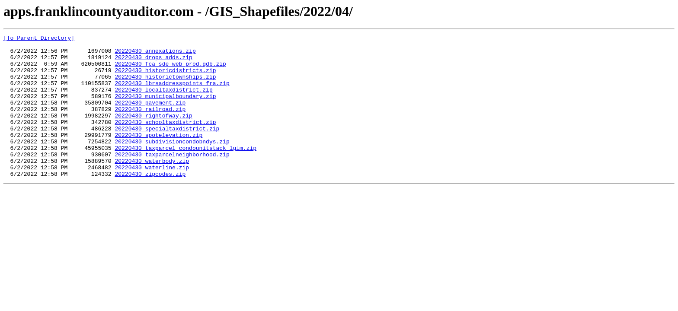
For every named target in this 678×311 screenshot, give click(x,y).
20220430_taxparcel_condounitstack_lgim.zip (185, 171)
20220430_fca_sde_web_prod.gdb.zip (170, 70)
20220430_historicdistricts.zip (165, 78)
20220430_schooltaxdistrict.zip (165, 140)
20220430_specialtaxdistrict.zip (167, 148)
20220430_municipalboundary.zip (165, 109)
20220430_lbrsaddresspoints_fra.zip (172, 93)
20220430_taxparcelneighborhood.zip (172, 179)
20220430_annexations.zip (155, 54)
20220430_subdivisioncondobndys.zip (172, 163)
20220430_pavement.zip (150, 117)
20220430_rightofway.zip (153, 132)
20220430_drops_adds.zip (153, 62)
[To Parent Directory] (38, 39)
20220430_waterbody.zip (152, 186)
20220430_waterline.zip (152, 194)
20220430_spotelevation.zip (158, 155)
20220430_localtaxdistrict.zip (163, 101)
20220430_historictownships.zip (165, 85)
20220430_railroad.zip (150, 124)
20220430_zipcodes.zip (150, 202)
